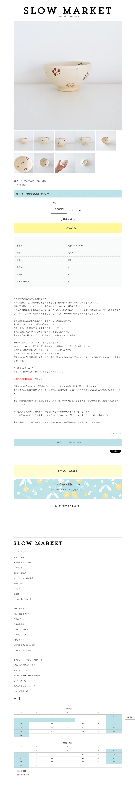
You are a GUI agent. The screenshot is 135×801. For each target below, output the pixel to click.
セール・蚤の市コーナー (23, 599)
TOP (16, 181)
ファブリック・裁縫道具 (23, 578)
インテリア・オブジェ (23, 562)
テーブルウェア (27, 181)
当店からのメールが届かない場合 (27, 675)
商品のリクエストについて (24, 686)
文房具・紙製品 (20, 573)
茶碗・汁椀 (41, 181)
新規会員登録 (19, 624)
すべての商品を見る (68, 470)
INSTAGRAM (67, 506)
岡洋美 (23, 185)
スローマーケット (67, 10)
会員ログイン (19, 619)
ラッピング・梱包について (24, 629)
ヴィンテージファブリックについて (28, 660)
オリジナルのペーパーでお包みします (67, 487)
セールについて (20, 681)
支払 (15, 614)
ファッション (19, 568)
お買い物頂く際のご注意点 (24, 665)
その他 (16, 594)
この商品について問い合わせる (67, 442)
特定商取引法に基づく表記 (24, 645)
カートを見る (19, 608)
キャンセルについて (22, 670)
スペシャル (18, 589)
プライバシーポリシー (23, 650)
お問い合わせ (19, 640)
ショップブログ (20, 635)
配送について (24, 614)
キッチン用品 (19, 557)
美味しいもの (19, 583)
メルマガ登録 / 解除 (22, 691)
